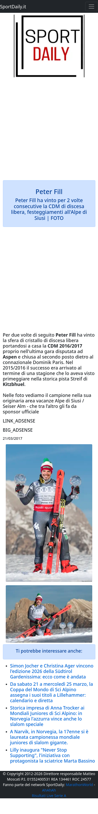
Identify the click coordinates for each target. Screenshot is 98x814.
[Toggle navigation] (91, 6)
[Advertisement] (49, 126)
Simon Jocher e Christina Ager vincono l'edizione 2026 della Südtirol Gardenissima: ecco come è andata (52, 671)
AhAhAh (49, 790)
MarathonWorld (79, 784)
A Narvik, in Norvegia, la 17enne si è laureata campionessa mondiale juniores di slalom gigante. (49, 737)
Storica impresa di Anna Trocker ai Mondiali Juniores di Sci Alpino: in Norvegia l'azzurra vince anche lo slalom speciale (47, 716)
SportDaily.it (13, 6)
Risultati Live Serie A (49, 795)
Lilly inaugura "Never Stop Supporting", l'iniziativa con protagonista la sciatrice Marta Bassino (52, 755)
